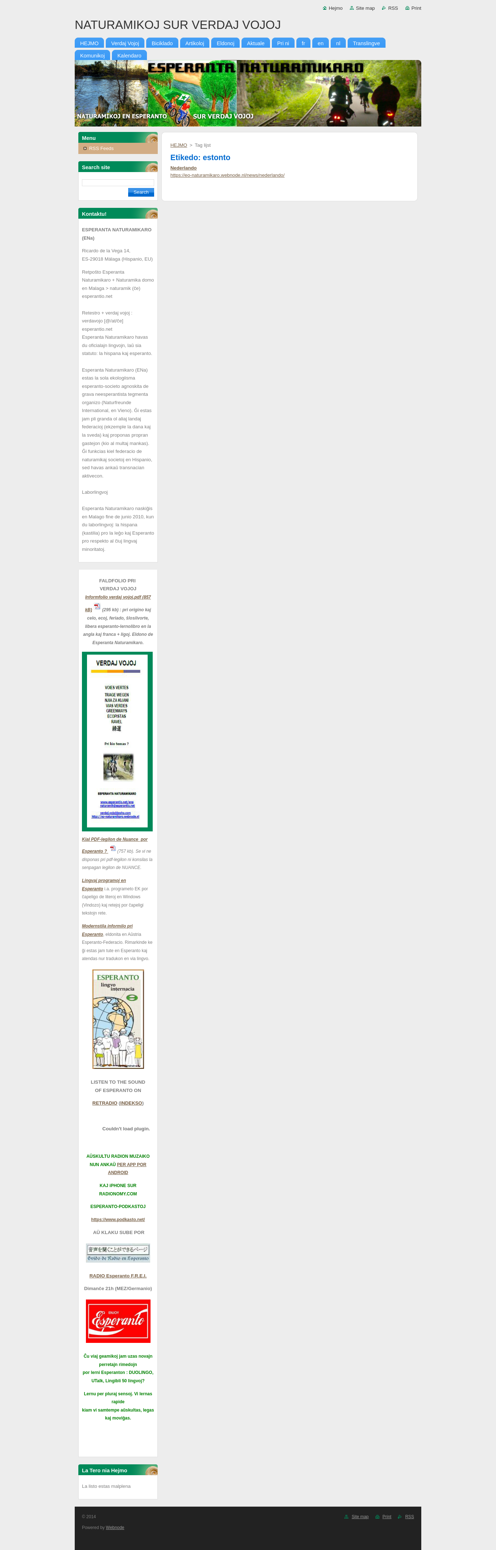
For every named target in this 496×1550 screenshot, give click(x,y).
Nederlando (183, 168)
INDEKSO (131, 1103)
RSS (393, 8)
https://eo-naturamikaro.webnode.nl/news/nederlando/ (227, 175)
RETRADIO (104, 1103)
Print (416, 8)
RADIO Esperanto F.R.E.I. (118, 1276)
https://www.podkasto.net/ (118, 1219)
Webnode (115, 1527)
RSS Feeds (101, 148)
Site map (365, 8)
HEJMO (178, 145)
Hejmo (336, 8)
